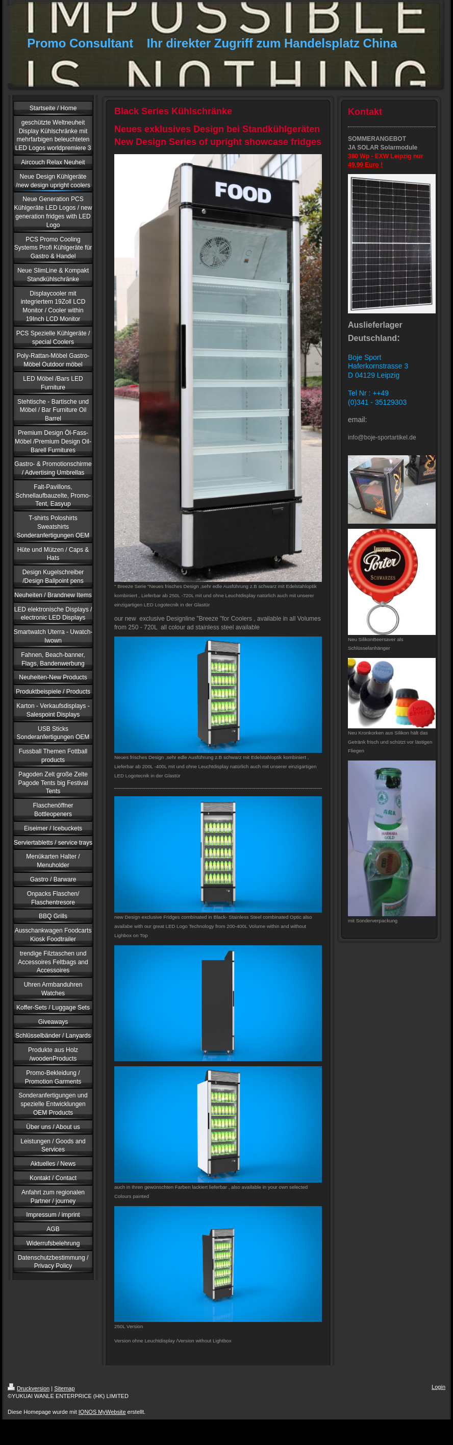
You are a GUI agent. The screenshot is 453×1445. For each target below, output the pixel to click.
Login (438, 1387)
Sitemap (64, 1388)
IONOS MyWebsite (102, 1412)
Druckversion (28, 1388)
